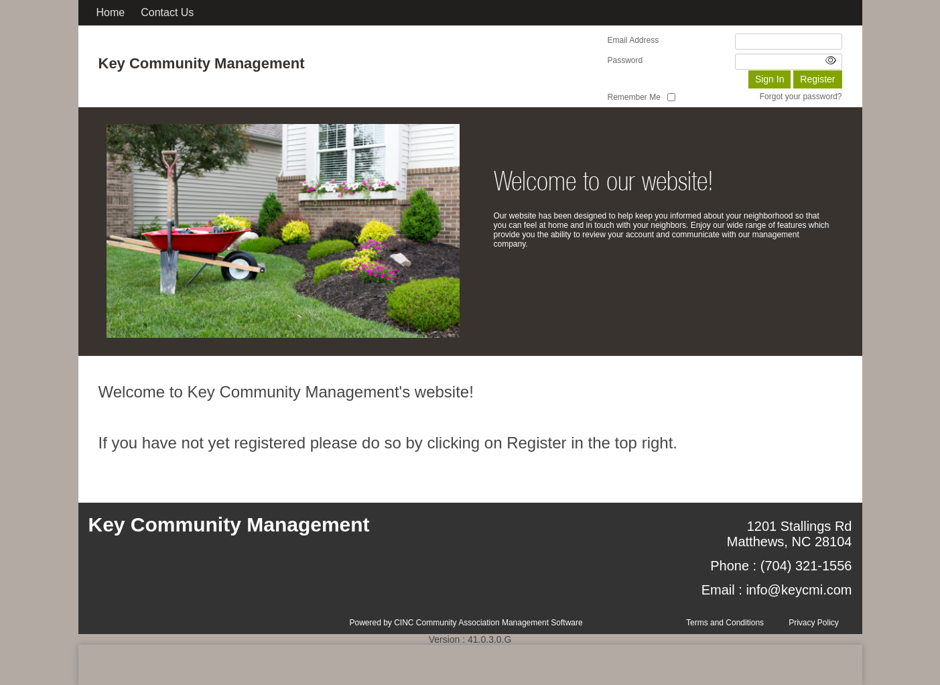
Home (110, 12)
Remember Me (634, 97)
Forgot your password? (801, 96)
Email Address (633, 40)
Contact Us (167, 12)
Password (625, 60)
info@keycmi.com (799, 589)
